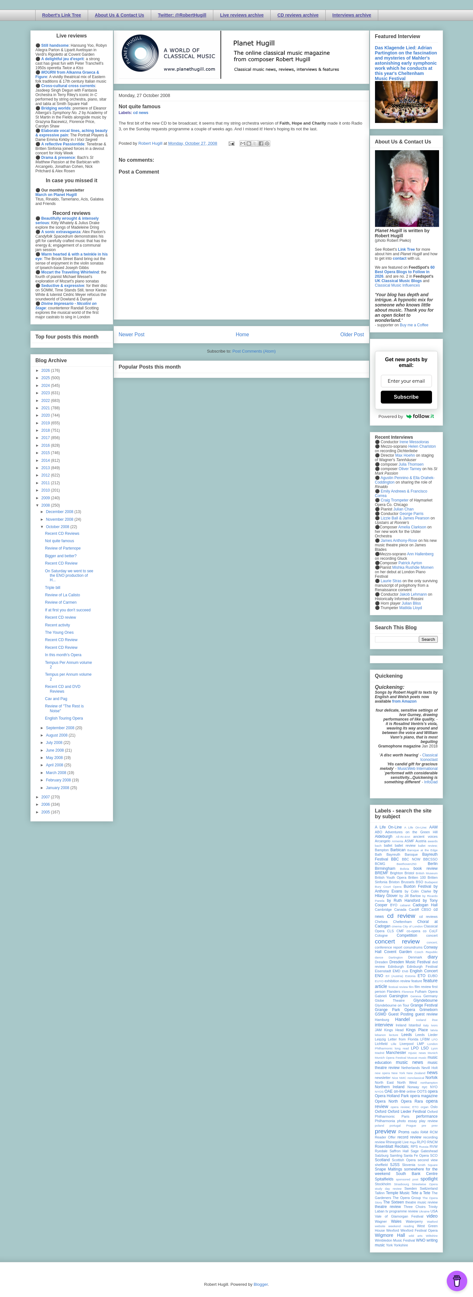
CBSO (426, 909)
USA (433, 1211)
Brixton (394, 882)
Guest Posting (400, 1014)
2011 (46, 483)
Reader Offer (385, 1137)
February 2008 (59, 780)
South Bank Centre (416, 1173)
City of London (413, 926)
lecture (393, 1035)
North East (384, 1082)
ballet (388, 845)
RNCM (432, 1142)
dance (379, 957)
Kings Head (394, 1030)
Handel (402, 1019)
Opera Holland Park (392, 1096)
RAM (424, 1132)
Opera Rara (412, 1101)
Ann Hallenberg (420, 554)
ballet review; (428, 845)
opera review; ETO (405, 1107)
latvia (433, 1030)
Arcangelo (383, 841)
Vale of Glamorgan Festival (399, 1216)
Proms (404, 1132)
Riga (413, 1142)
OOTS (422, 1091)
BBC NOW (411, 859)
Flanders (393, 991)
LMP (420, 1044)
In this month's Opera (63, 655)
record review (409, 1137)
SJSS (395, 1164)
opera (433, 1091)
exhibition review (397, 981)
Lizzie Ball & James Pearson (405, 518)
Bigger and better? (61, 556)
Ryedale (381, 1151)
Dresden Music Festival (409, 962)
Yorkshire (401, 1245)
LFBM (425, 1039)
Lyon (434, 1048)
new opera (382, 1073)
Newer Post (132, 334)
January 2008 (58, 788)
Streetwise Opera (424, 1184)
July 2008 (54, 742)
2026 (46, 370)
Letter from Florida (403, 1039)
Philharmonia (385, 1121)
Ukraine (424, 1211)
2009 (46, 498)
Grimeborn (429, 1009)
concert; (432, 942)
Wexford (392, 1230)
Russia (423, 1146)
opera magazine (423, 1096)
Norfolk (432, 1077)
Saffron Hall (399, 1151)
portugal (395, 1125)
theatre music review (421, 1202)
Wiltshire (432, 1235)
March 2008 (56, 773)
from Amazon (404, 701)
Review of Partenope (62, 548)
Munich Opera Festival (390, 1057)
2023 (46, 393)
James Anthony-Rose (399, 540)
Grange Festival (423, 1005)
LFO (435, 1039)
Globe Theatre (390, 1000)
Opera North (386, 1101)
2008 (46, 505)
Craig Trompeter (395, 500)
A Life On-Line (388, 827)
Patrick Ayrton (410, 563)
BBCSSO (430, 859)
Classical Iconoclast (428, 757)
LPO (415, 1048)
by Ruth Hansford (403, 900)
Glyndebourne (425, 1000)
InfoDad (430, 782)
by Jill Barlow (410, 896)
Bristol (409, 873)
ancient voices (425, 836)
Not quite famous (140, 106)
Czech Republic (425, 952)
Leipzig (380, 1039)
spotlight (429, 1178)
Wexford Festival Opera (419, 1230)
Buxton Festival (417, 886)
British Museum (426, 873)
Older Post (352, 334)
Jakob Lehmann (413, 594)
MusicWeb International (417, 768)
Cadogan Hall (425, 905)
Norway (413, 1087)
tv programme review (402, 1211)
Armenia (397, 841)
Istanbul (415, 1025)
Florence (408, 991)
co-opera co (417, 931)
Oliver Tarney (410, 469)
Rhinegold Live (397, 1142)
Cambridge (383, 909)
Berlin (433, 863)
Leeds (406, 1034)
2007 (46, 797)
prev (435, 1125)
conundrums (413, 947)
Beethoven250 (407, 864)
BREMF (381, 873)
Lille (393, 1044)
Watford (432, 1221)
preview (385, 1131)
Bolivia (404, 868)
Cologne (381, 935)
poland (379, 1125)
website (380, 1226)
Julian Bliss (411, 603)
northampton (429, 1082)
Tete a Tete (420, 1193)
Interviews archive (351, 15)
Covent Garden (398, 952)
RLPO (421, 1142)
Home (242, 334)
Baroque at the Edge (422, 850)
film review (423, 987)
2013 (46, 468)
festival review (398, 987)
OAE (389, 1091)
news (432, 1072)
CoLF (433, 931)
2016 (46, 445)
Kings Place (417, 1030)
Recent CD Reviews (62, 533)
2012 (46, 475)
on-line (399, 1091)
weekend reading (401, 1226)
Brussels (407, 882)
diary (432, 956)
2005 (46, 812)
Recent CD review (60, 617)
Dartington (395, 957)
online (411, 1091)
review (380, 1142)
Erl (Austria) (394, 976)
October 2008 (58, 527)
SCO (433, 1155)
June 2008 (55, 750)
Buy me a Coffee (414, 325)
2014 (46, 460)
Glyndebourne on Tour (392, 1005)
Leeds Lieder (426, 1035)
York (389, 1245)
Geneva (415, 996)
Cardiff (414, 909)
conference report (389, 947)
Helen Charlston (422, 446)
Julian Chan (403, 509)
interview (384, 1024)
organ (424, 1107)
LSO (425, 1048)
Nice (395, 1078)
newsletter (383, 1078)
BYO (393, 905)
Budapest (431, 882)
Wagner (381, 1221)
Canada (400, 909)
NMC (402, 1078)
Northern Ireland (390, 1087)
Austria (421, 841)
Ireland (401, 1025)
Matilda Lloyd (410, 608)
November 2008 (60, 519)
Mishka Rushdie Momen (413, 567)
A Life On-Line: (415, 827)
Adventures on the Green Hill (411, 832)
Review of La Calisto (62, 595)
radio (415, 1132)
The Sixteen (393, 1202)
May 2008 (55, 757)
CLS (390, 931)
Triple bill (52, 587)
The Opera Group (407, 1198)
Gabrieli (381, 996)
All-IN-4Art (403, 836)
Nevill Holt (429, 1068)
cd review (401, 915)
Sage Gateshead (424, 1151)
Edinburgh (396, 966)
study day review (388, 1188)
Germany (430, 996)
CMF (400, 931)
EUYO (379, 981)
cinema (397, 926)
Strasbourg (401, 1184)
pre (424, 1125)
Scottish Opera (404, 1160)
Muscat (412, 1057)
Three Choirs (415, 1207)
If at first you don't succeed (67, 610)
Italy (426, 1025)
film (411, 987)
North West (407, 1082)
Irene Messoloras (414, 442)
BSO (419, 882)
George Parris (412, 513)
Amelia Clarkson (412, 527)
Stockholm (383, 1184)
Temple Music (398, 1193)
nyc (425, 1087)
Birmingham (385, 868)
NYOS (379, 1091)
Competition (407, 935)
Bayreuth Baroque (402, 854)
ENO (379, 976)
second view (427, 1160)
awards (433, 841)
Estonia (410, 976)
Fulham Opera (426, 991)
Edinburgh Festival (422, 966)
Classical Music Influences (397, 285)
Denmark (415, 957)
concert (431, 935)
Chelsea (381, 922)
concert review (397, 941)
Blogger (261, 1284)
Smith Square (427, 1165)
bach (378, 845)
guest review (426, 1014)
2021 (46, 408)
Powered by (406, 416)
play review (428, 1121)
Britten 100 (417, 877)
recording (430, 1137)
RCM (434, 1132)
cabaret (405, 905)
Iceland (421, 1020)
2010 (46, 490)
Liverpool (407, 1044)
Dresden (381, 962)
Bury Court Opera (388, 886)
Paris (406, 1116)
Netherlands (410, 1068)
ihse (435, 1020)
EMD (396, 971)
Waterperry (414, 1221)
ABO (378, 832)
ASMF (409, 841)
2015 (46, 453)
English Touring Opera (64, 718)
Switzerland (429, 1188)
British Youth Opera (390, 877)
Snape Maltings (388, 1169)
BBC (395, 859)
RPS (414, 1146)
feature (417, 981)
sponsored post (407, 1179)
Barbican (397, 850)
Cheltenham (402, 922)
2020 (46, 415)
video (432, 1216)
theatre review (388, 1206)
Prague (411, 1125)
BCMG (380, 864)
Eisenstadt (383, 971)
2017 (46, 438)
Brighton (396, 873)
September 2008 (60, 728)
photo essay (407, 1121)
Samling (396, 1155)
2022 (46, 400)
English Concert (424, 971)
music (423, 1057)
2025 (46, 378)
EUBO (433, 976)
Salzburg (382, 1155)
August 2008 (57, 735)
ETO (421, 976)
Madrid (379, 1053)
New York (398, 1073)
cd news (140, 112)
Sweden (410, 1188)
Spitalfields (384, 1179)
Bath (378, 854)
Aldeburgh (384, 836)
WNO (420, 1240)
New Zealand (416, 1073)
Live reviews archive (242, 15)
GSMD (381, 1014)
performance (426, 1116)
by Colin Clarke (418, 891)
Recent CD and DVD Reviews (62, 688)
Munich (433, 1053)
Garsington (398, 996)
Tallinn (380, 1193)
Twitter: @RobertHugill (182, 15)
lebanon (380, 1035)
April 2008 (55, 765)
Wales (396, 1221)
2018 (46, 430)
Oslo (433, 1107)
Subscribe (406, 397)
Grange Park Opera (395, 1009)
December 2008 (60, 512)
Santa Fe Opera (416, 1155)
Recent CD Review (61, 563)
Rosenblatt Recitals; (392, 1146)
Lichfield (381, 1044)
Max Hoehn (405, 455)
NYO (433, 1087)
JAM (378, 1030)
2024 (46, 385)
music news (409, 1062)
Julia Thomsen (411, 464)
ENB (405, 971)
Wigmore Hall (390, 1235)
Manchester (396, 1052)
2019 (46, 423)
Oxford (381, 1111)
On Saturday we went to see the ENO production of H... (69, 576)
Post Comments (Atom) (254, 351)
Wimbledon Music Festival (395, 1240)
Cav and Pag (56, 699)
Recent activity (57, 625)
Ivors (434, 1025)
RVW (434, 1146)
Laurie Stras (391, 581)
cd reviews (428, 916)
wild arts (415, 1235)
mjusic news (417, 1053)
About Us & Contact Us (119, 15)
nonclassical (415, 1078)
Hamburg (382, 1020)
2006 (46, 804)
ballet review (405, 845)
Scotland (382, 1160)
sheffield (381, 1165)
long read (402, 1048)
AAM (433, 827)
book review (425, 868)
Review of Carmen (61, 602)
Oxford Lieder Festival (407, 1111)
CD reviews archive (297, 15)
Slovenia (408, 1165)
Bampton (382, 850)
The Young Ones (59, 632)
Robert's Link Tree (61, 15)
